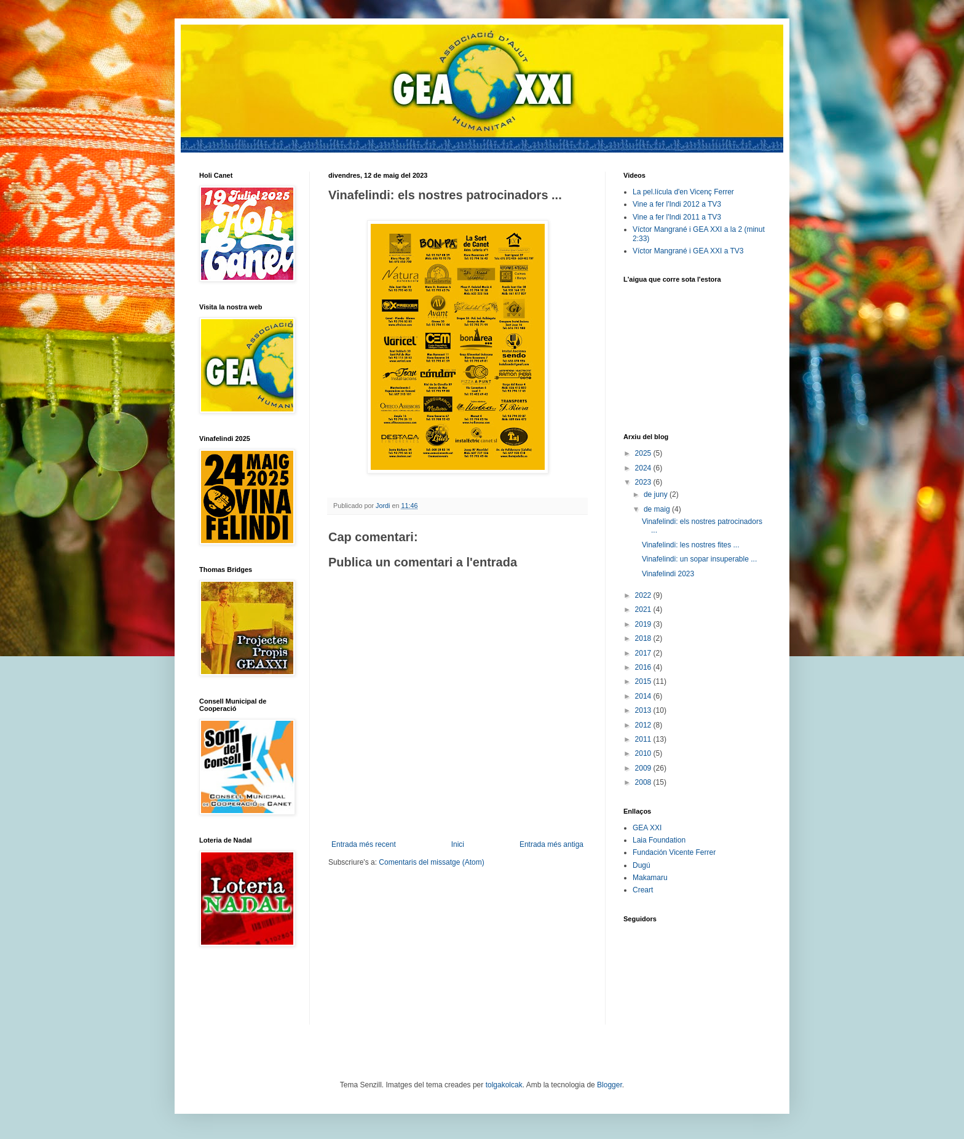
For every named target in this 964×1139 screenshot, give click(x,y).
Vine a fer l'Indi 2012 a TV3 (677, 204)
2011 (644, 739)
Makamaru (650, 877)
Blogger (609, 1085)
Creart (643, 890)
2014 (644, 696)
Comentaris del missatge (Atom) (431, 862)
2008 (644, 782)
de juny (657, 494)
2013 (644, 710)
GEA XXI (647, 827)
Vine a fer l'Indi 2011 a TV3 (677, 217)
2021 (644, 609)
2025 (644, 453)
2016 (644, 667)
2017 (644, 653)
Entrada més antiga (551, 844)
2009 (644, 768)
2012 (644, 725)
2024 (644, 468)
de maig (658, 509)
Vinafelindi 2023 (668, 574)
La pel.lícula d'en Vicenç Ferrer (683, 192)
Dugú (641, 865)
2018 (644, 638)
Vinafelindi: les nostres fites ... (691, 545)
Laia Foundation (659, 840)
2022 (644, 595)
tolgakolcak (504, 1085)
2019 (644, 624)
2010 (644, 753)
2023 (644, 482)
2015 (644, 681)
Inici (457, 844)
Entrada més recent (363, 844)
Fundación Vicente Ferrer (674, 852)
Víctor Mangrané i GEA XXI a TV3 (688, 251)
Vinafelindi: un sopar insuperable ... (699, 559)
